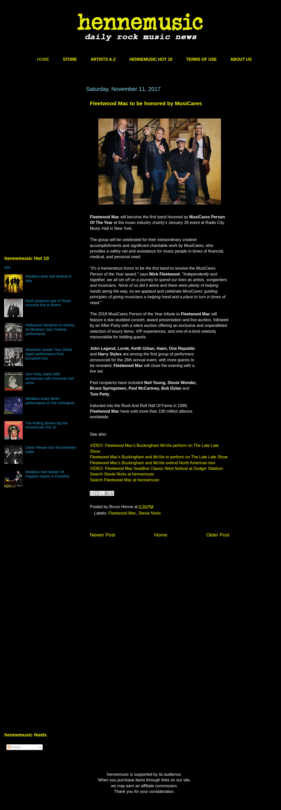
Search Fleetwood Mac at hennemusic (124, 480)
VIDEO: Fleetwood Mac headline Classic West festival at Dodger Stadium (156, 468)
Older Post (217, 535)
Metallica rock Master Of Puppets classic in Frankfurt (47, 474)
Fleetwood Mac (122, 513)
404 (7, 267)
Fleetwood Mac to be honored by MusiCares (146, 103)
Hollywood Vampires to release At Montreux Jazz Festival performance (50, 329)
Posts (13, 747)
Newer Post (102, 535)
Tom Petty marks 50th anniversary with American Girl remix (50, 378)
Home (160, 535)
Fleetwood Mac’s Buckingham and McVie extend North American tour (152, 463)
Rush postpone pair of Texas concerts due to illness (48, 303)
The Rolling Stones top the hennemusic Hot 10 (47, 425)
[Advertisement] (42, 134)
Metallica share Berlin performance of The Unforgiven (50, 401)
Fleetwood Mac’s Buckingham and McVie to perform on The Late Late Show (159, 457)
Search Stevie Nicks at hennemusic (122, 474)
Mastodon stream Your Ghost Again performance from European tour (49, 354)
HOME (43, 59)
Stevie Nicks (149, 513)
